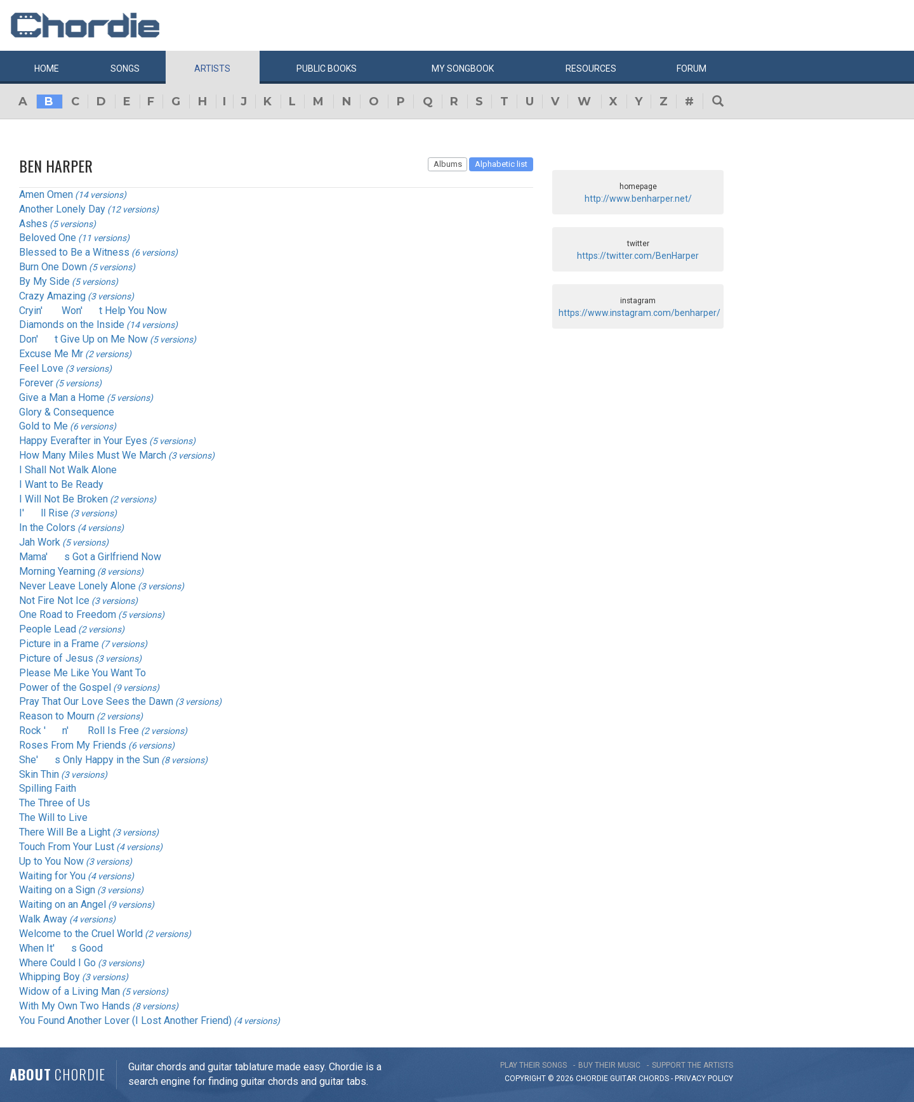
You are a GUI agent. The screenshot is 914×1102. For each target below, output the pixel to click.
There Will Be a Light (64, 832)
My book (463, 68)
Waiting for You (52, 876)
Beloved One (47, 238)
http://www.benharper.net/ (638, 199)
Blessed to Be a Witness (74, 252)
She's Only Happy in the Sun (89, 760)
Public (326, 68)
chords (654, 1078)
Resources (591, 68)
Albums (448, 164)
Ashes (33, 224)
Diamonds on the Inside (71, 324)
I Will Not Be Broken (63, 499)
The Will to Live (53, 817)
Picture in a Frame (59, 644)
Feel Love (41, 368)
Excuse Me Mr (51, 354)
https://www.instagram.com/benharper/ (639, 313)
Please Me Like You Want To (82, 673)
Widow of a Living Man (69, 991)
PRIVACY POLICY (704, 1078)
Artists (212, 68)
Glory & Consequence (66, 412)
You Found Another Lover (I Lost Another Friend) (125, 1020)
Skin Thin (39, 774)
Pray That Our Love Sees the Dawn (96, 701)
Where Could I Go (57, 963)
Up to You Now (51, 861)
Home (46, 68)
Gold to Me (43, 426)
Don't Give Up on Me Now (83, 339)
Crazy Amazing (52, 296)
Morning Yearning (57, 571)
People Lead (47, 629)
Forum (691, 68)
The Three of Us (54, 803)
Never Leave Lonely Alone (77, 586)
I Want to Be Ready (61, 484)
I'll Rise (44, 513)
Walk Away (43, 919)
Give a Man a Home (62, 397)
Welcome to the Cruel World (81, 934)
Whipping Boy (49, 977)
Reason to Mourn (57, 716)
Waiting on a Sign (57, 890)
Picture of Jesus (56, 658)
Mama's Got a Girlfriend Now (90, 557)
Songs (125, 68)
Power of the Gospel (65, 687)
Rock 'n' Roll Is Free (79, 731)
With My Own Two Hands (74, 1006)
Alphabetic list (501, 164)
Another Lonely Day (62, 209)
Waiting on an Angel (62, 904)
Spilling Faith (47, 788)
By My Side (44, 281)
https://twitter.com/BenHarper (638, 256)
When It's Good (61, 948)
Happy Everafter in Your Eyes (83, 441)
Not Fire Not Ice (54, 600)
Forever (36, 383)
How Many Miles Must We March (92, 455)
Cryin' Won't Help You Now (93, 311)
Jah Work (39, 542)
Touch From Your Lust (66, 847)
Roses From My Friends (72, 745)
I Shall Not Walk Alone (68, 470)
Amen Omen (46, 194)
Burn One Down (53, 267)
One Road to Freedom (67, 614)
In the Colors (47, 527)
